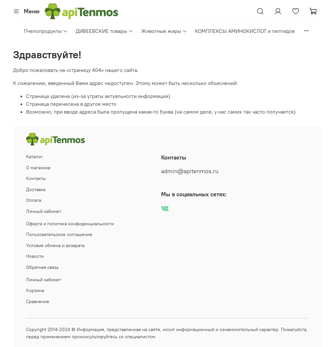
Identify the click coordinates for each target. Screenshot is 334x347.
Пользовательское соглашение (59, 234)
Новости (35, 256)
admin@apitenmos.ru (190, 171)
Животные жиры (164, 31)
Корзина (35, 290)
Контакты (36, 178)
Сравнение (37, 301)
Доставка (35, 189)
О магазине (38, 168)
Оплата (33, 200)
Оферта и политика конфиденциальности (70, 224)
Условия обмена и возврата (55, 245)
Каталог (34, 157)
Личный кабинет (43, 211)
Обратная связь (42, 267)
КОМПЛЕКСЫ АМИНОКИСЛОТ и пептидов (245, 31)
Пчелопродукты (46, 31)
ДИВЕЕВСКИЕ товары (104, 31)
